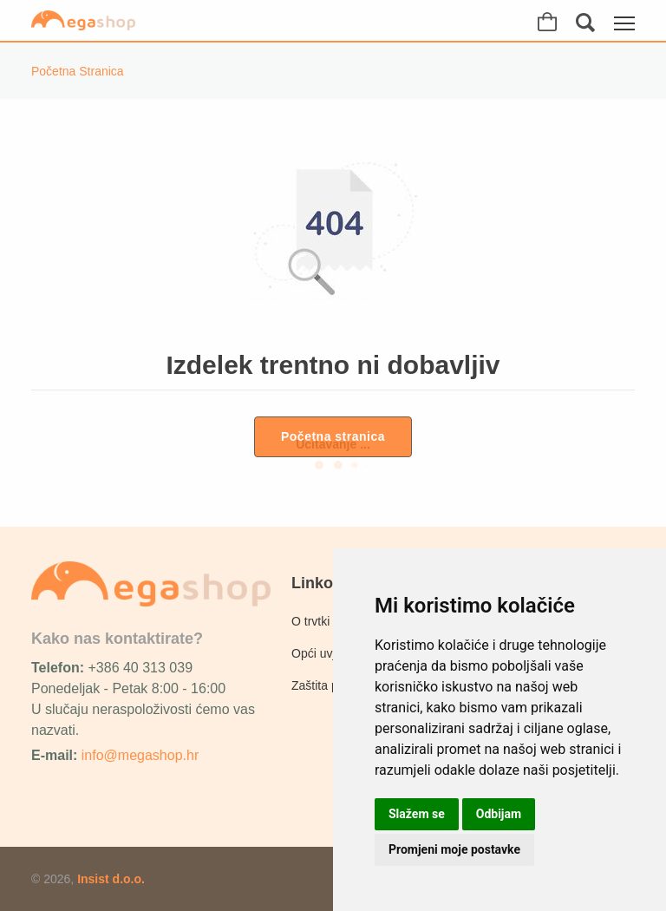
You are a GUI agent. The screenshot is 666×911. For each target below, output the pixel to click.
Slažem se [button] (416, 814)
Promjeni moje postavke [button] (454, 849)
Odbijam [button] (498, 814)
